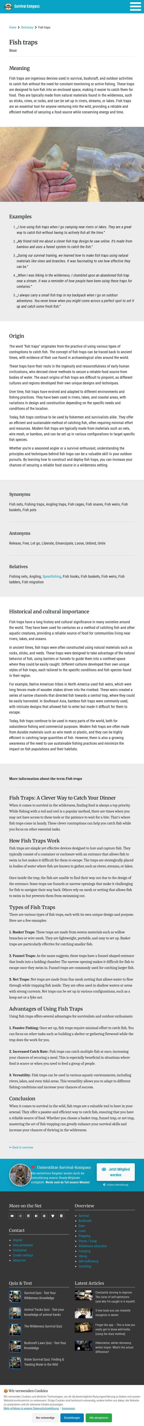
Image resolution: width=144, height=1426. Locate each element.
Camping (85, 1251)
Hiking (83, 1256)
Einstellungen (72, 1417)
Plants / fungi (88, 1241)
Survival (84, 1216)
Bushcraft (85, 1221)
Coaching (85, 1266)
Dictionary (27, 27)
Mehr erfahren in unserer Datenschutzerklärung (31, 1408)
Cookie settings (23, 1255)
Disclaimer (20, 1250)
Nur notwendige (45, 1417)
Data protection (23, 1245)
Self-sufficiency (88, 1261)
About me (19, 1260)
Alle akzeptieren (98, 1417)
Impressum (68, 1408)
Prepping (84, 1236)
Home (12, 27)
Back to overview (21, 1147)
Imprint (17, 1240)
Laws (82, 1231)
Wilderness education (93, 1246)
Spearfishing (52, 576)
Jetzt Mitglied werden (116, 1172)
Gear (82, 1226)
